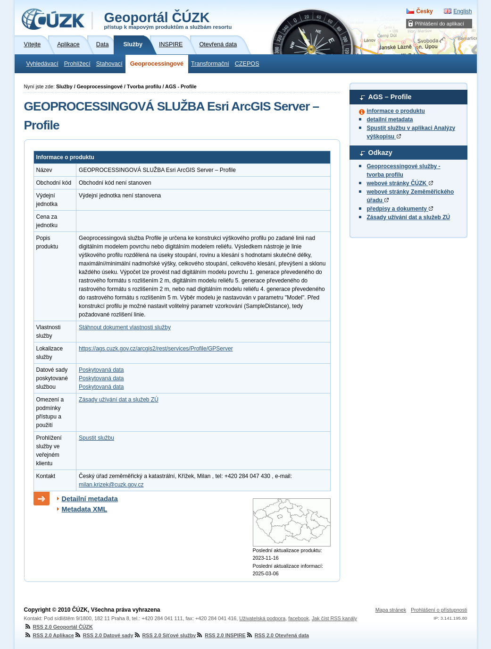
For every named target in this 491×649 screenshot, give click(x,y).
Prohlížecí (77, 63)
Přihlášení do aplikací (440, 23)
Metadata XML (85, 509)
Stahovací (109, 63)
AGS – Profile (390, 97)
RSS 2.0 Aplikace (49, 635)
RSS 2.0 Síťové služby (164, 635)
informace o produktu (396, 111)
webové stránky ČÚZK (400, 183)
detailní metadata (390, 119)
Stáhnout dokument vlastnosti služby (125, 327)
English (462, 11)
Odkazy (380, 152)
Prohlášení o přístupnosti (439, 610)
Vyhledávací (42, 63)
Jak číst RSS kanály (334, 618)
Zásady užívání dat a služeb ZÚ (408, 217)
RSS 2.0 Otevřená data (277, 635)
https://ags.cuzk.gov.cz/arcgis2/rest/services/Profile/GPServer (156, 348)
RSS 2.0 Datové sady (103, 635)
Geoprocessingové (156, 63)
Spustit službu (96, 438)
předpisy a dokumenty (400, 208)
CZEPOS (247, 63)
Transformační (210, 63)
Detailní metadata (90, 499)
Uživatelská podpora (262, 618)
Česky (424, 11)
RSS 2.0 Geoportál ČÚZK (58, 627)
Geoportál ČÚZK (168, 20)
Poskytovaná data (101, 370)
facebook (298, 618)
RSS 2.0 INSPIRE (220, 635)
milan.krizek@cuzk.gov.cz (111, 484)
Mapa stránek (390, 610)
